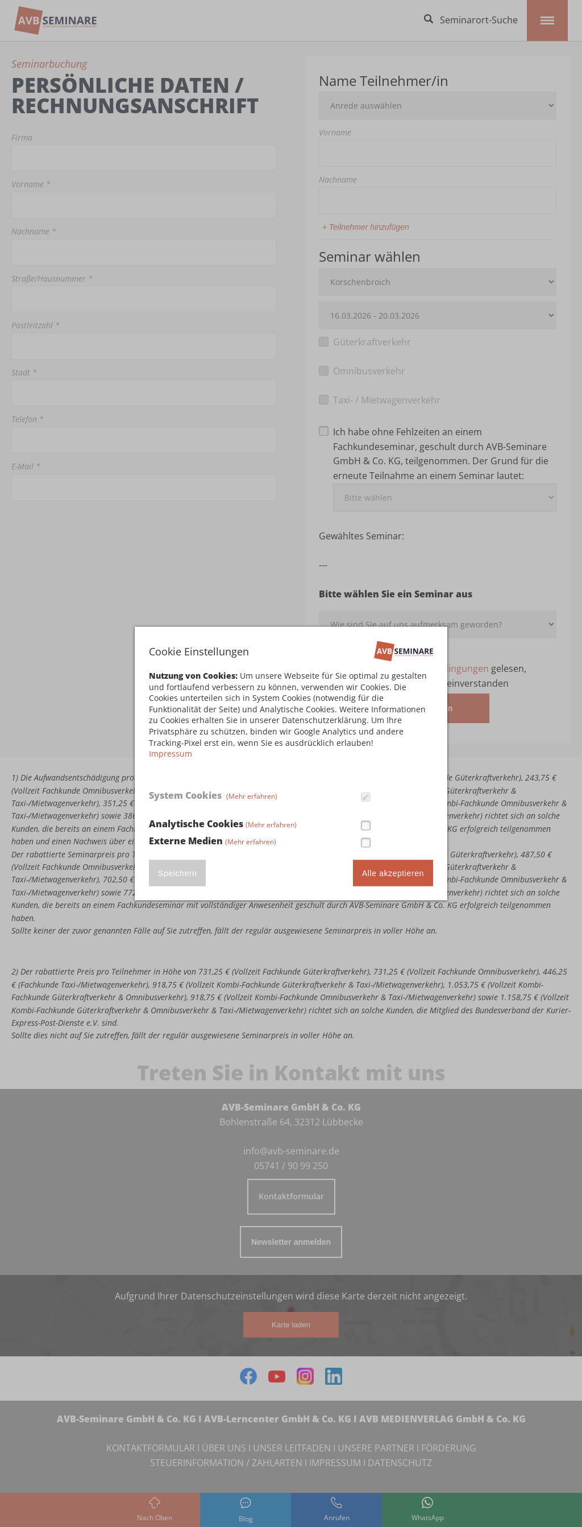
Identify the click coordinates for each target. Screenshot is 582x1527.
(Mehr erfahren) (251, 796)
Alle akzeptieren (393, 872)
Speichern (177, 872)
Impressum (170, 753)
